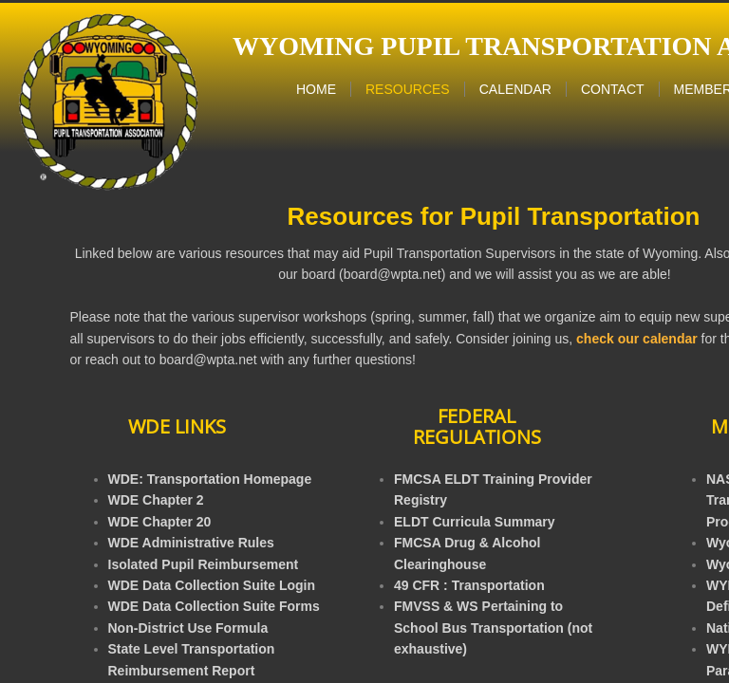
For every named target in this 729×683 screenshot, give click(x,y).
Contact (613, 89)
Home (316, 89)
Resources (407, 89)
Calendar (515, 89)
